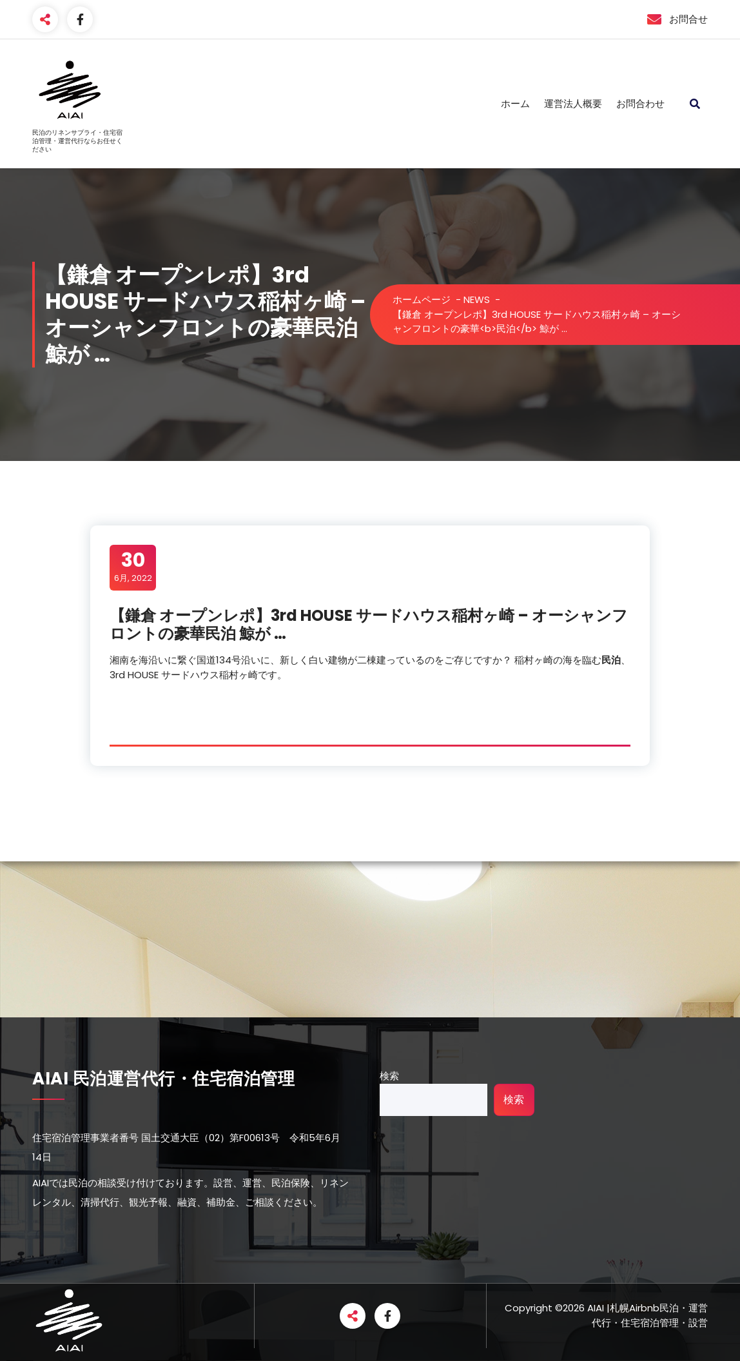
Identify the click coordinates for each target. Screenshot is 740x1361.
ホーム (515, 103)
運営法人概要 (573, 103)
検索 (389, 1075)
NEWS (476, 299)
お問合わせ (640, 103)
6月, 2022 (133, 566)
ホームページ (422, 299)
